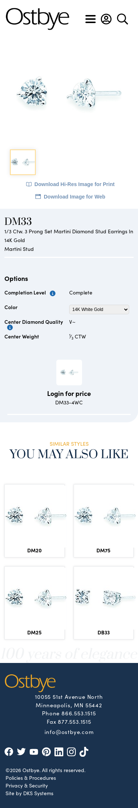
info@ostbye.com (69, 731)
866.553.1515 (78, 713)
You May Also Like (69, 454)
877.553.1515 (74, 721)
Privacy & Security (27, 785)
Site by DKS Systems (29, 793)
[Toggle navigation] (90, 19)
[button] (106, 19)
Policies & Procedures (31, 777)
